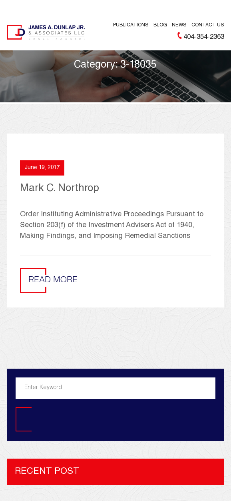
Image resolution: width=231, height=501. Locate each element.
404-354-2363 (203, 37)
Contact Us (207, 25)
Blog (160, 25)
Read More (53, 280)
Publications (131, 25)
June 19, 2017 (42, 168)
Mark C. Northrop (59, 189)
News (179, 25)
